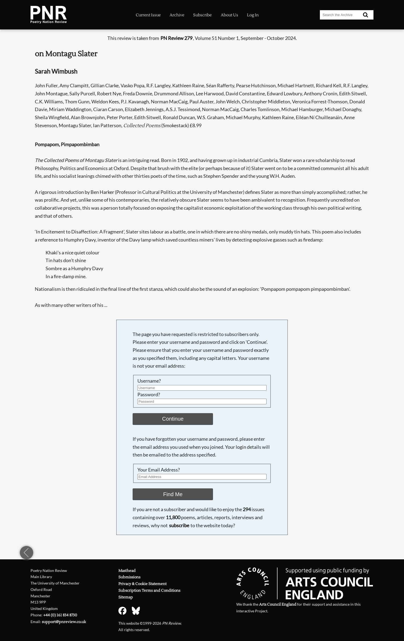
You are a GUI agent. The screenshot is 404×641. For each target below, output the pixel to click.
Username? (149, 381)
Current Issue (148, 15)
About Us (229, 15)
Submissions (129, 577)
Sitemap (125, 597)
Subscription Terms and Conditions (149, 590)
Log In (253, 15)
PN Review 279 (176, 38)
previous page (26, 552)
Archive (177, 15)
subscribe (179, 525)
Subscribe (202, 15)
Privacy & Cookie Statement (142, 583)
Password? (148, 394)
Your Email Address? (158, 470)
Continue (173, 419)
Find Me (172, 494)
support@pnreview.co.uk (64, 621)
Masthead (127, 570)
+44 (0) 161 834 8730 (60, 615)
